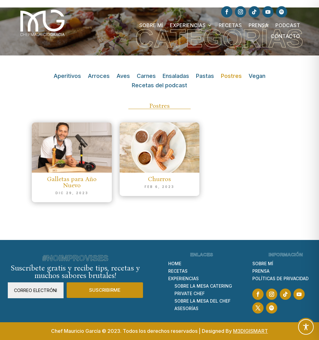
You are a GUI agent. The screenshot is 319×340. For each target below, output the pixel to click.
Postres (231, 76)
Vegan (257, 76)
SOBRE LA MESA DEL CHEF (202, 301)
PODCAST (287, 25)
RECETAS (230, 25)
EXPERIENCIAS (188, 25)
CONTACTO (285, 36)
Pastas (205, 76)
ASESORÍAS (186, 308)
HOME (174, 263)
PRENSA (259, 25)
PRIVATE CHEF (189, 293)
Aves (123, 76)
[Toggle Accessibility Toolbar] (306, 326)
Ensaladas (176, 76)
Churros (159, 179)
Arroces (99, 76)
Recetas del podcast (159, 86)
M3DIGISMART (250, 331)
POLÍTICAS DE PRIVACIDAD (280, 278)
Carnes (146, 76)
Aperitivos (67, 76)
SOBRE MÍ (151, 25)
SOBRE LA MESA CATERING (203, 286)
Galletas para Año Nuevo (72, 182)
